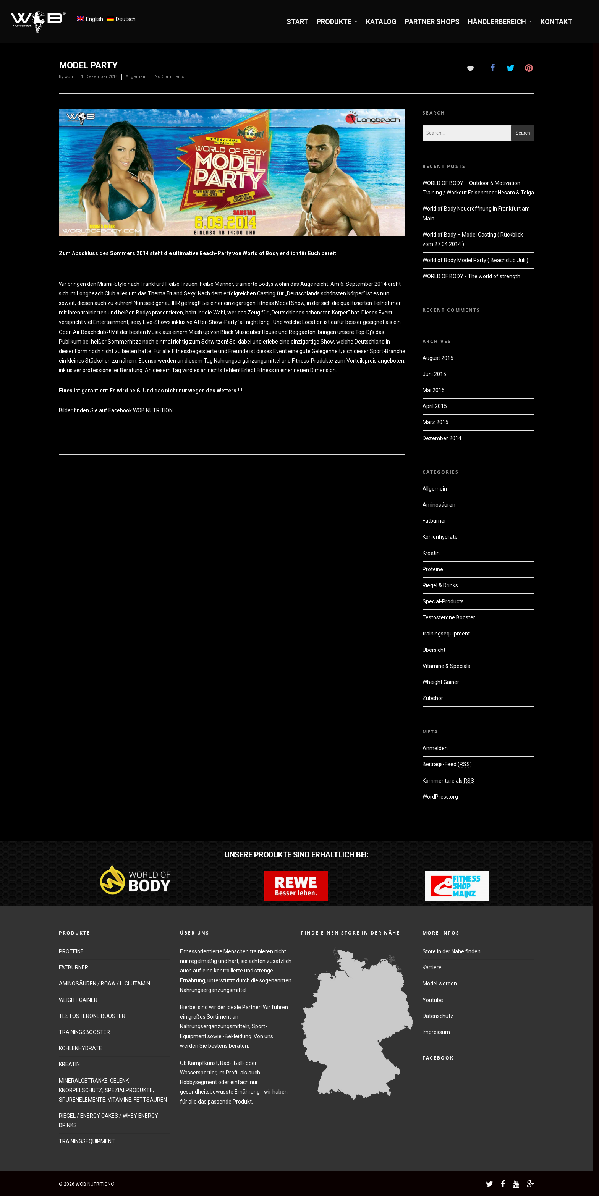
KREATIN (69, 1064)
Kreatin (431, 553)
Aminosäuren (439, 505)
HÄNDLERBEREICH (500, 21)
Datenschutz (438, 1016)
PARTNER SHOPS (432, 22)
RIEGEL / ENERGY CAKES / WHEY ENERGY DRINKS (108, 1120)
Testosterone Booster (449, 617)
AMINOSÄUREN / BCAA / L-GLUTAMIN (104, 983)
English (94, 19)
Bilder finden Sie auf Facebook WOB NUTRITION (116, 410)
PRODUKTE (337, 21)
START (297, 22)
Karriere (432, 967)
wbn (69, 76)
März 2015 (435, 422)
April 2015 (435, 406)
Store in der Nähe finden (452, 951)
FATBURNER (73, 967)
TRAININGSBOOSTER (84, 1032)
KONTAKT (556, 22)
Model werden (440, 983)
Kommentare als (448, 781)
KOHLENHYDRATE (80, 1048)
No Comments (169, 76)
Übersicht (434, 650)
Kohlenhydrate (440, 537)
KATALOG (381, 22)
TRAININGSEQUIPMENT (87, 1141)
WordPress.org (440, 797)
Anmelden (435, 748)
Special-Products (443, 601)
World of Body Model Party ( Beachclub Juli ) (475, 260)
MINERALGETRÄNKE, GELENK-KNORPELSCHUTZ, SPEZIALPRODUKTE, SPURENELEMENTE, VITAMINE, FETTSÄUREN (113, 1090)
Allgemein (136, 76)
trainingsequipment (446, 633)
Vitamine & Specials (446, 666)
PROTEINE (71, 951)
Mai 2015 (434, 390)
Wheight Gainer (441, 682)
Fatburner (434, 521)
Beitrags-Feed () (447, 764)
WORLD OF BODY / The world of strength (471, 276)
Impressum (436, 1032)
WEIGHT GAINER (78, 1000)
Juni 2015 (434, 374)
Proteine (433, 569)
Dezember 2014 (442, 438)
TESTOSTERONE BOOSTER (92, 1016)
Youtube (433, 1000)
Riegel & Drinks (440, 585)
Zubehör (433, 698)
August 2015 (438, 358)
